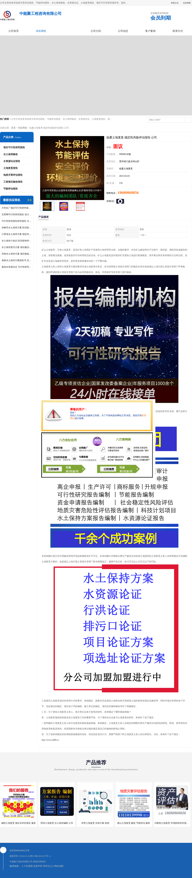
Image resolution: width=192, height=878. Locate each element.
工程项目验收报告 (13, 182)
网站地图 (58, 866)
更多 (29, 200)
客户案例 (150, 31)
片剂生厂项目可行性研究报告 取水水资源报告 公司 (17, 208)
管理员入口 (48, 866)
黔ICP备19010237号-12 (40, 856)
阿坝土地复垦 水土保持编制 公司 (57, 823)
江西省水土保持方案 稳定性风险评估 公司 (17, 234)
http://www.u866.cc (50, 740)
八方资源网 (27, 866)
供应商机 (41, 31)
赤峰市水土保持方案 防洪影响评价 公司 (17, 227)
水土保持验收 (10, 154)
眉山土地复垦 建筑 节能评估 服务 (133, 823)
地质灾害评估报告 (13, 175)
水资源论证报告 (11, 161)
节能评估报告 (10, 188)
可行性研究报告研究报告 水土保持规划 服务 (17, 221)
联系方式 (178, 31)
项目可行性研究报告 (14, 147)
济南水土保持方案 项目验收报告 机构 (17, 254)
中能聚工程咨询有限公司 (21, 861)
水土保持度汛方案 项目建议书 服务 (17, 247)
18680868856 (128, 192)
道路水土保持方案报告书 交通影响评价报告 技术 (17, 260)
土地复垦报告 (10, 168)
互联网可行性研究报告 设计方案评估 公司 (17, 214)
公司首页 (13, 31)
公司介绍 (96, 31)
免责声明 (37, 866)
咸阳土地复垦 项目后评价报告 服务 (18, 823)
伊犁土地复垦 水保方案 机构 (95, 823)
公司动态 (123, 31)
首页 (13, 128)
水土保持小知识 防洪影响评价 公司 (17, 241)
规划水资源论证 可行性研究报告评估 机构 (17, 267)
